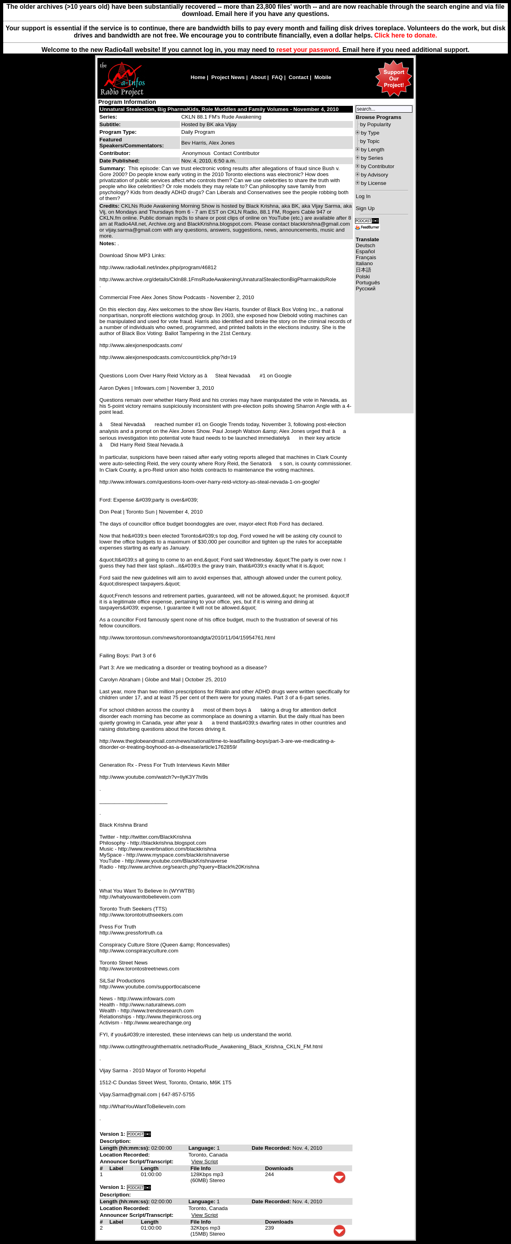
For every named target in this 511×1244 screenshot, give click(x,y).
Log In (363, 196)
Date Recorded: (272, 1148)
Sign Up (365, 208)
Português (368, 283)
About (258, 77)
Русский (365, 289)
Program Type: (118, 132)
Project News (228, 77)
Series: (108, 117)
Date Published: (119, 161)
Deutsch (365, 245)
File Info (200, 1168)
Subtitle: (110, 124)
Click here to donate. (405, 35)
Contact (299, 77)
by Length (372, 150)
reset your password (307, 49)
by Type (370, 133)
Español (365, 251)
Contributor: (115, 153)
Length (149, 1168)
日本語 (363, 270)
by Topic (370, 141)
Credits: (110, 206)
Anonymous (196, 153)
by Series (372, 158)
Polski (363, 277)
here (368, 49)
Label (116, 1168)
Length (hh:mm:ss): (125, 1148)
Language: (202, 1148)
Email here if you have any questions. (272, 13)
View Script (204, 1162)
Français (366, 257)
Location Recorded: (125, 1155)
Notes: (108, 243)
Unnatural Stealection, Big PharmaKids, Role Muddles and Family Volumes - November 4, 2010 (219, 109)
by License (373, 183)
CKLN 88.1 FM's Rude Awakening (221, 117)
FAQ (277, 77)
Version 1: (112, 1134)
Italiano (364, 263)
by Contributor (377, 166)
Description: (115, 1141)
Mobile (322, 77)
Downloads (279, 1168)
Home (197, 77)
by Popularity (375, 124)
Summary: (113, 168)
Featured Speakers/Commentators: (131, 143)
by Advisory (374, 175)
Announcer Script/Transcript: (136, 1162)
